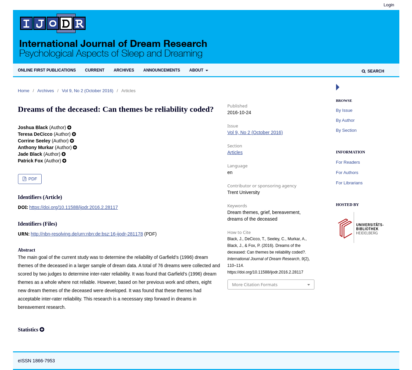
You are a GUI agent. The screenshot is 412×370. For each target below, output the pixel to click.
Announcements (161, 70)
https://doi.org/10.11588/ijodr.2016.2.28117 (73, 207)
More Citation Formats (255, 284)
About (197, 70)
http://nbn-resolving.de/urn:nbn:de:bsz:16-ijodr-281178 (87, 234)
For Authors (347, 172)
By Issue (344, 110)
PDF (32, 178)
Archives (124, 70)
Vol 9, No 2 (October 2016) (88, 90)
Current (94, 70)
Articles (235, 152)
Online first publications (47, 70)
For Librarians (349, 182)
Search (375, 71)
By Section (346, 130)
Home (24, 90)
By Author (345, 120)
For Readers (348, 162)
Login (389, 4)
